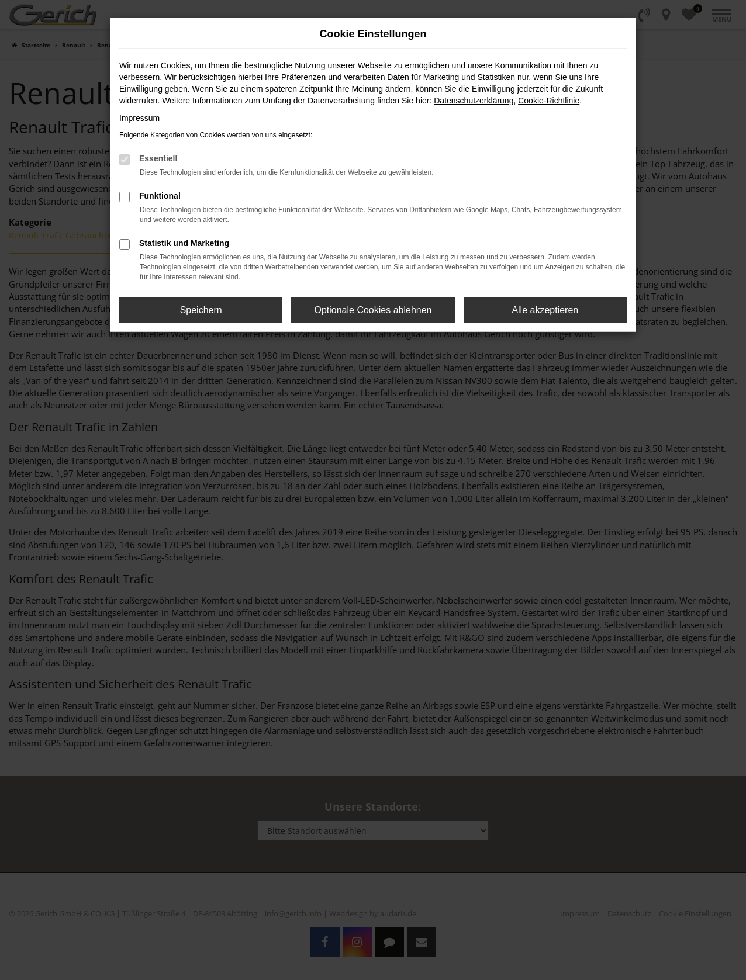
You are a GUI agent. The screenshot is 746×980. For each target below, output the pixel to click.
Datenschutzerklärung (473, 100)
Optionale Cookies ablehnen (372, 310)
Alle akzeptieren (545, 310)
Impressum (139, 118)
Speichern (201, 310)
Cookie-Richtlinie (548, 100)
